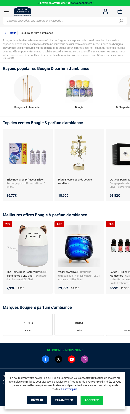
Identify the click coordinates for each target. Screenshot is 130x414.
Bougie (79, 108)
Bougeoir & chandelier (27, 108)
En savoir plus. (69, 389)
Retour (12, 32)
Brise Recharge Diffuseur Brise (25, 180)
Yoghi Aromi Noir (68, 272)
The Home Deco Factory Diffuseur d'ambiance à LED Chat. (26, 274)
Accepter (96, 400)
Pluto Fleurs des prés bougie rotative (75, 182)
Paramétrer (63, 400)
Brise (79, 331)
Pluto (28, 331)
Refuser (32, 400)
